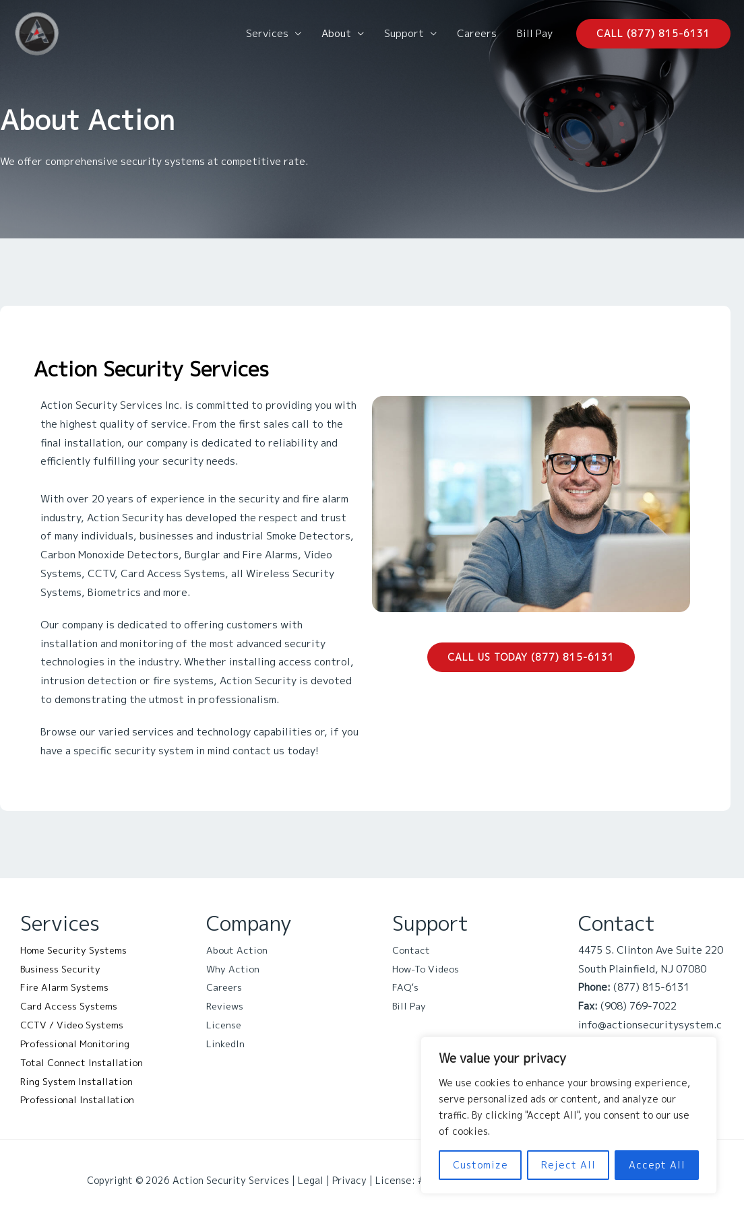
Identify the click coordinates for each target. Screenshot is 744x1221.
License (224, 1025)
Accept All (657, 1164)
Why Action (233, 969)
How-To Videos (429, 969)
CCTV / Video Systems (75, 1025)
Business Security (63, 969)
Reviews (226, 1006)
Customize (480, 1164)
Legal (310, 1180)
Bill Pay (535, 33)
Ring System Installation (80, 1081)
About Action (238, 950)
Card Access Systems (72, 1006)
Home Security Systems (77, 950)
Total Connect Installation (85, 1062)
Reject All (568, 1164)
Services (267, 33)
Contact (412, 950)
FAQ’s (406, 987)
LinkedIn (226, 1043)
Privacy (349, 1180)
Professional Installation (81, 1099)
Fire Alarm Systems (67, 987)
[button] (653, 33)
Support (404, 33)
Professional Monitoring (79, 1043)
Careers (477, 33)
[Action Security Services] (37, 33)
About (336, 33)
